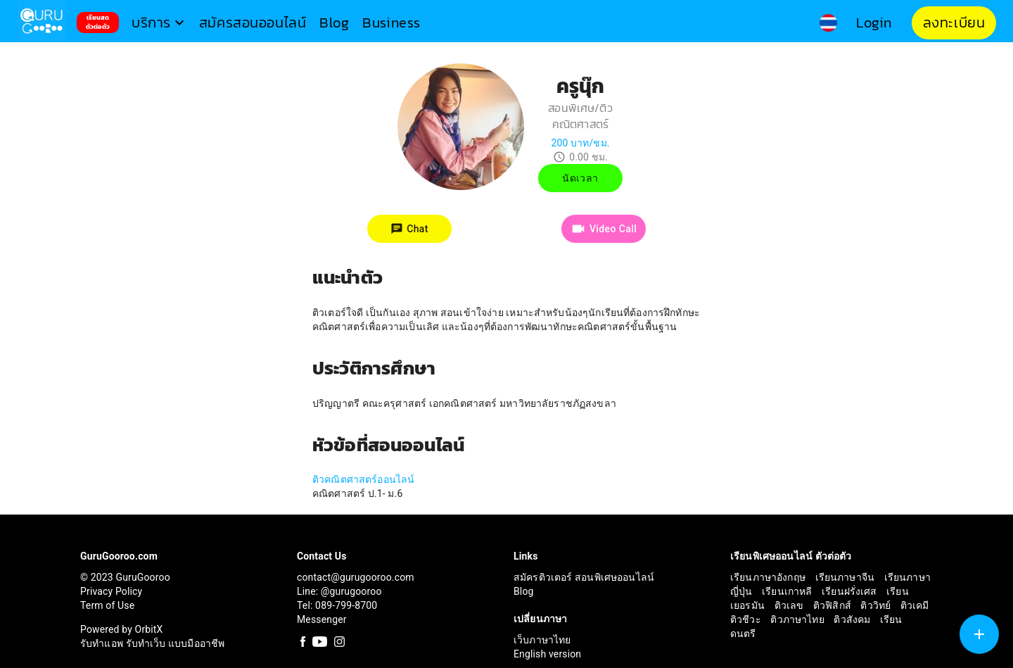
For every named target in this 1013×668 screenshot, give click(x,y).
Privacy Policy (111, 591)
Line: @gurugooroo (339, 591)
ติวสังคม (853, 619)
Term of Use (107, 605)
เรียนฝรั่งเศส (850, 591)
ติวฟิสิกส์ (833, 605)
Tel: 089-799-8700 (337, 605)
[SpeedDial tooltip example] (979, 634)
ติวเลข (790, 605)
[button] (159, 22)
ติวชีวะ (746, 619)
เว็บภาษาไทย (542, 639)
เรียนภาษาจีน (846, 577)
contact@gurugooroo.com (355, 577)
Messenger (322, 619)
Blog (524, 591)
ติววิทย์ (876, 605)
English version (547, 654)
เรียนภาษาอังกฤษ (769, 577)
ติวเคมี (914, 605)
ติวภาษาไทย (798, 619)
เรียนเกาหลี (788, 591)
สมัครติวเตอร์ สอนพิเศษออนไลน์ (584, 577)
